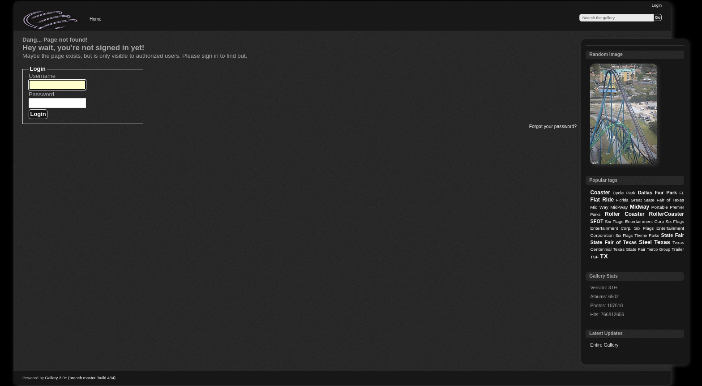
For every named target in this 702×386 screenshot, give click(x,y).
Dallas (645, 192)
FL (682, 193)
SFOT (596, 221)
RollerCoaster (666, 214)
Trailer (678, 249)
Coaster (600, 192)
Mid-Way (619, 207)
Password (41, 94)
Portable (659, 207)
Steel (645, 242)
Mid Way (599, 207)
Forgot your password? (553, 126)
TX (604, 256)
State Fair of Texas (613, 242)
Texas (662, 242)
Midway (639, 207)
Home (96, 19)
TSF (594, 256)
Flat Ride (602, 200)
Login (657, 5)
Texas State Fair (629, 249)
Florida (622, 200)
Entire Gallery (604, 345)
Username (42, 76)
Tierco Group (658, 249)
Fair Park (666, 192)
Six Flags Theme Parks (637, 235)
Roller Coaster (625, 214)
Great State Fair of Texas (657, 199)
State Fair (672, 235)
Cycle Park (623, 192)
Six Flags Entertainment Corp (634, 221)
